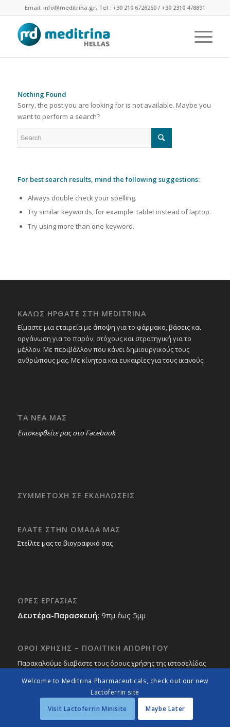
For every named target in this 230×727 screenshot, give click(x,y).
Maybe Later (165, 708)
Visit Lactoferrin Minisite (87, 708)
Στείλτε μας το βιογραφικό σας (65, 543)
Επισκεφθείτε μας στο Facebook (66, 432)
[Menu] (198, 36)
